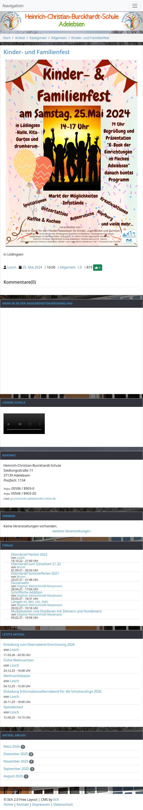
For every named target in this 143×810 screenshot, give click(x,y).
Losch (11, 267)
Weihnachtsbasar (17, 675)
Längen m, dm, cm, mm (29, 601)
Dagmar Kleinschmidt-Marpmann (39, 586)
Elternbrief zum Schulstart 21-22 (36, 564)
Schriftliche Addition (26, 592)
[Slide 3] (79, 27)
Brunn (21, 567)
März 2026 (12, 746)
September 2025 (17, 768)
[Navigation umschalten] (135, 6)
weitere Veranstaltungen (71, 531)
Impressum (41, 804)
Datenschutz (63, 804)
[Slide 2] (72, 27)
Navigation (13, 5)
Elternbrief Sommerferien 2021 (35, 573)
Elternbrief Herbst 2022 (29, 554)
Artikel (20, 38)
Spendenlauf (13, 707)
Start (7, 38)
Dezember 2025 (16, 754)
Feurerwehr (20, 583)
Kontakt (23, 804)
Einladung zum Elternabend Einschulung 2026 (39, 644)
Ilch (56, 799)
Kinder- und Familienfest (90, 38)
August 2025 (14, 776)
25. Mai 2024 (32, 267)
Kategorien (38, 38)
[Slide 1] (64, 27)
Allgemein (59, 38)
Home (8, 804)
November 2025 (16, 761)
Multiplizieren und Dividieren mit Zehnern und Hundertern (56, 611)
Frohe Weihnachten (19, 660)
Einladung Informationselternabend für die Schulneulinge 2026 (52, 691)
